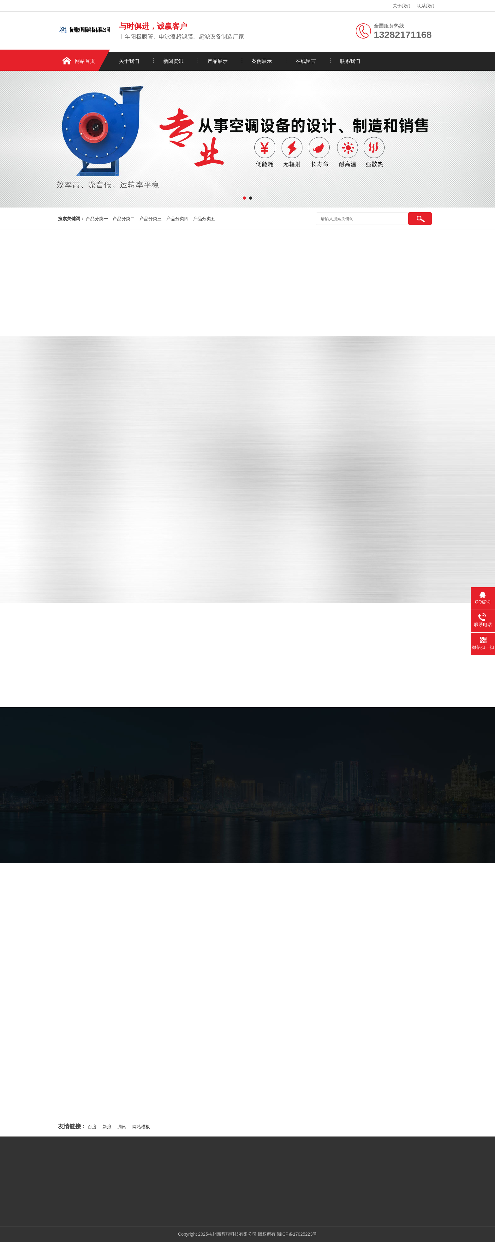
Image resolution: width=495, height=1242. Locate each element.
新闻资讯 (173, 61)
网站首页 (85, 61)
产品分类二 (124, 218)
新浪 (107, 1126)
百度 (92, 1126)
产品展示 (217, 61)
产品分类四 (177, 218)
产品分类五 (204, 218)
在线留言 (306, 61)
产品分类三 (151, 218)
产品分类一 (97, 218)
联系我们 (425, 5)
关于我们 (401, 5)
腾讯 (121, 1126)
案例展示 (262, 61)
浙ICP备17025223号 (297, 1234)
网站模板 (141, 1126)
